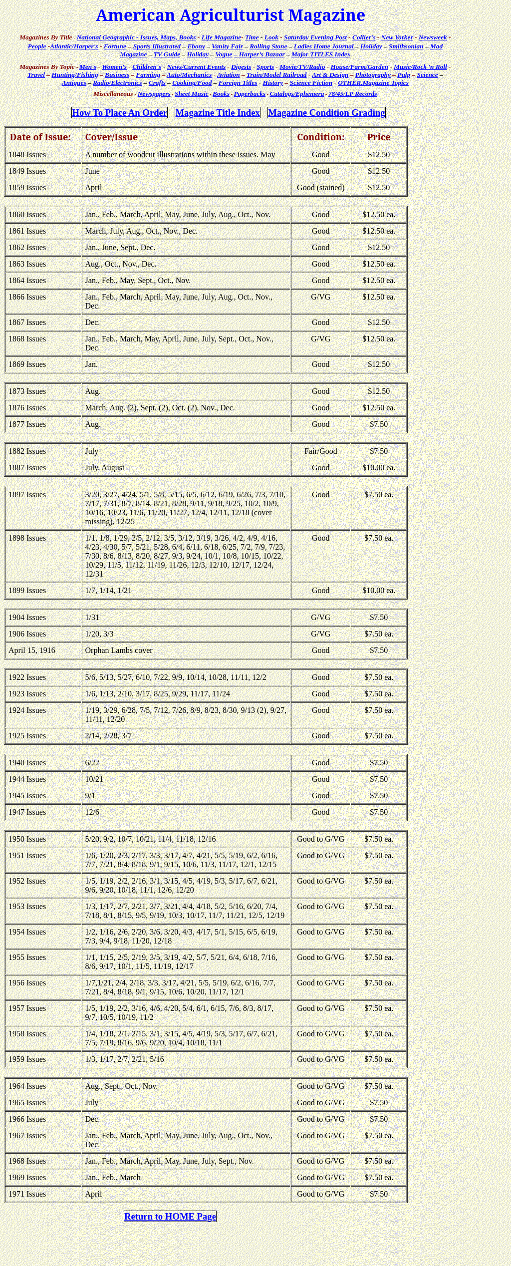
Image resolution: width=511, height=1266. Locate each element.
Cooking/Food (192, 82)
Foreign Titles (238, 82)
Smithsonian (406, 46)
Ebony (196, 46)
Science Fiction (311, 82)
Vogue (223, 54)
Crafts (157, 82)
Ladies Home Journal (324, 46)
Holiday (371, 46)
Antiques (74, 82)
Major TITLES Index (321, 54)
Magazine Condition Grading (326, 112)
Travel (36, 74)
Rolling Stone (268, 46)
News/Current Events (196, 66)
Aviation (228, 74)
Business (117, 74)
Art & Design (330, 74)
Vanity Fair (227, 46)
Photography (373, 74)
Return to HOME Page (170, 1216)
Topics (373, 82)
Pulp (403, 74)
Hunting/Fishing (74, 74)
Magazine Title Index (217, 112)
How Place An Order (119, 112)
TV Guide (167, 54)
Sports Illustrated (157, 46)
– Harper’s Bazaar (259, 54)
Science (427, 74)
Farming (148, 74)
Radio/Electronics (117, 82)
